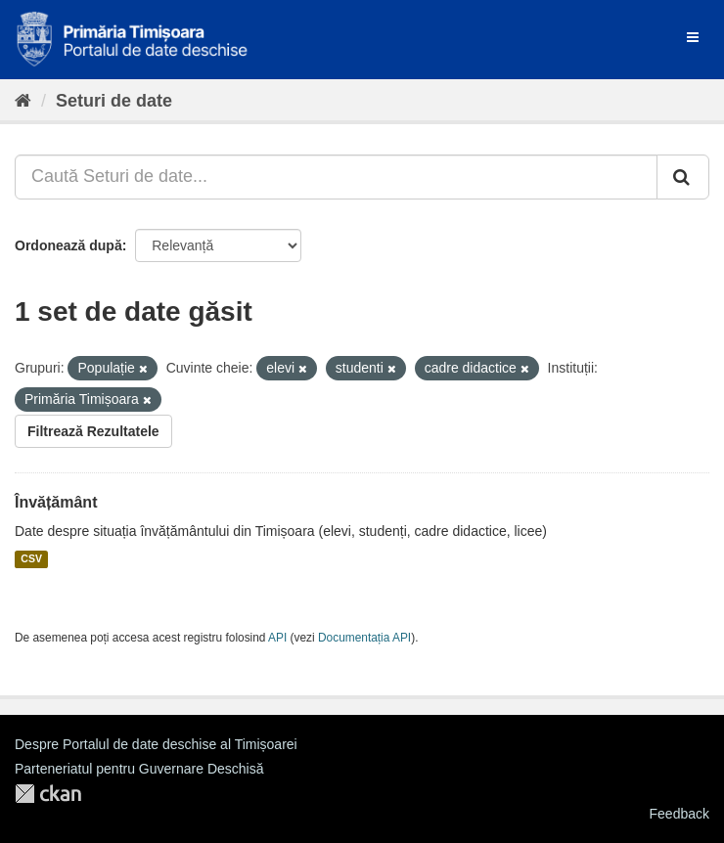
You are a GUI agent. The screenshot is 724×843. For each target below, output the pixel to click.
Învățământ (56, 502)
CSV (31, 559)
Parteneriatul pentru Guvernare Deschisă (139, 768)
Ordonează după (68, 245)
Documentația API (364, 637)
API (277, 637)
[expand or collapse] (692, 37)
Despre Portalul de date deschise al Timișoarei (156, 744)
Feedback (679, 813)
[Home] (23, 101)
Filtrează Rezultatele (93, 431)
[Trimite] (682, 177)
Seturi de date (114, 101)
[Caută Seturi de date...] (336, 177)
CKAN (48, 793)
